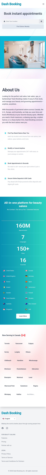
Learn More (23, 316)
